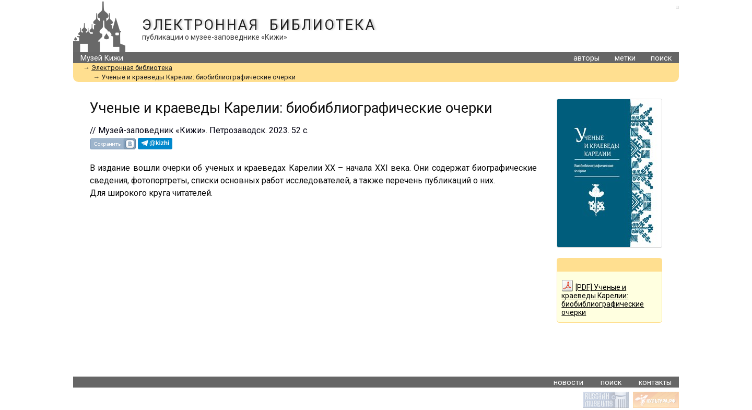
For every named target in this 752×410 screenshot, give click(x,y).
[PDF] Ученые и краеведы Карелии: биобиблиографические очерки (602, 298)
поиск (661, 58)
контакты (655, 382)
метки (625, 58)
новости (568, 382)
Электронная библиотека (258, 25)
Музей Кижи (101, 58)
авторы (586, 58)
